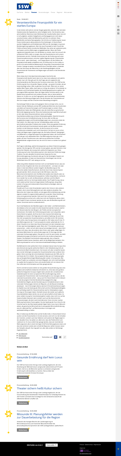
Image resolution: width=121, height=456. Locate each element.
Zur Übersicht (22, 334)
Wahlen (27, 12)
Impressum (97, 444)
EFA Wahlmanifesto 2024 (85, 453)
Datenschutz (89, 444)
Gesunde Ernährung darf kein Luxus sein (39, 359)
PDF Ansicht (21, 336)
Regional (59, 12)
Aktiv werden (68, 12)
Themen (34, 12)
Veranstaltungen (44, 12)
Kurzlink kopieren (23, 338)
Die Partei (20, 12)
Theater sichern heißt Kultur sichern (39, 388)
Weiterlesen (24, 377)
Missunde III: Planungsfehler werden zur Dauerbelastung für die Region (40, 416)
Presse (53, 12)
